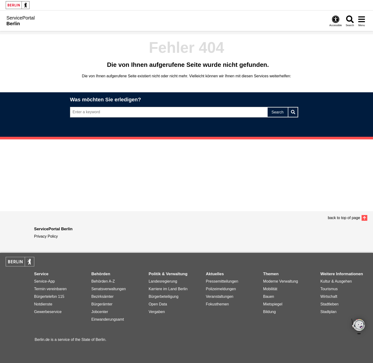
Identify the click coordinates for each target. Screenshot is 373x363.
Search (277, 112)
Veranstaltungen (219, 296)
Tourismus (329, 289)
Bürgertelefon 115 (49, 296)
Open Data (158, 304)
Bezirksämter (102, 296)
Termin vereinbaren (50, 289)
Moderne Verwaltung (280, 281)
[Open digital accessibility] (336, 21)
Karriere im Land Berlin (168, 289)
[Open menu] (361, 21)
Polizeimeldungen (221, 289)
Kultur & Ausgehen (336, 281)
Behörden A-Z (103, 281)
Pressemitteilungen (222, 281)
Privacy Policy (46, 236)
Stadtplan (328, 312)
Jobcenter (99, 312)
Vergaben (157, 312)
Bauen (268, 296)
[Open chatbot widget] (359, 326)
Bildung (269, 312)
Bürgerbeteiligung (163, 296)
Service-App (44, 281)
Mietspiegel (272, 304)
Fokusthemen (217, 304)
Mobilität (270, 289)
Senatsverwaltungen (108, 289)
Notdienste (43, 304)
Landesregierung (163, 281)
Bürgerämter (102, 304)
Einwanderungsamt (107, 319)
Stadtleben (329, 304)
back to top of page (344, 218)
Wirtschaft (328, 296)
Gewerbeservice (48, 312)
